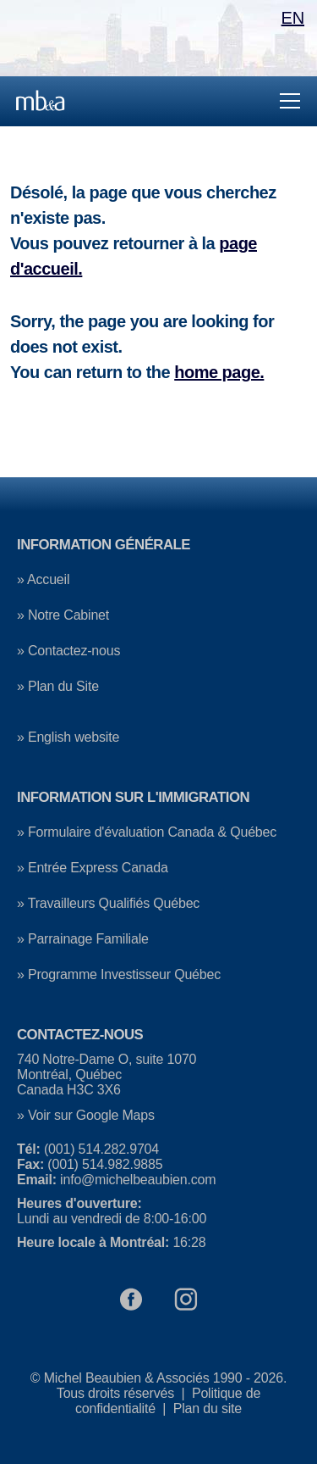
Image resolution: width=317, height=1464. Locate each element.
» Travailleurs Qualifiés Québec (108, 903)
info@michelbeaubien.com (138, 1179)
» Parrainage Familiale (83, 939)
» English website (68, 737)
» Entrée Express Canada (92, 867)
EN (292, 17)
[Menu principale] (158, 100)
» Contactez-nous (68, 650)
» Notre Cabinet (63, 615)
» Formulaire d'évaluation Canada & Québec (146, 832)
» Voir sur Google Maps (86, 1115)
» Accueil (43, 579)
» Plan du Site (58, 686)
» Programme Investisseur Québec (119, 974)
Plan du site (207, 1408)
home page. (219, 372)
